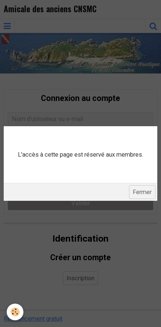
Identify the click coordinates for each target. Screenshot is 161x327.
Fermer (142, 192)
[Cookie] (15, 312)
